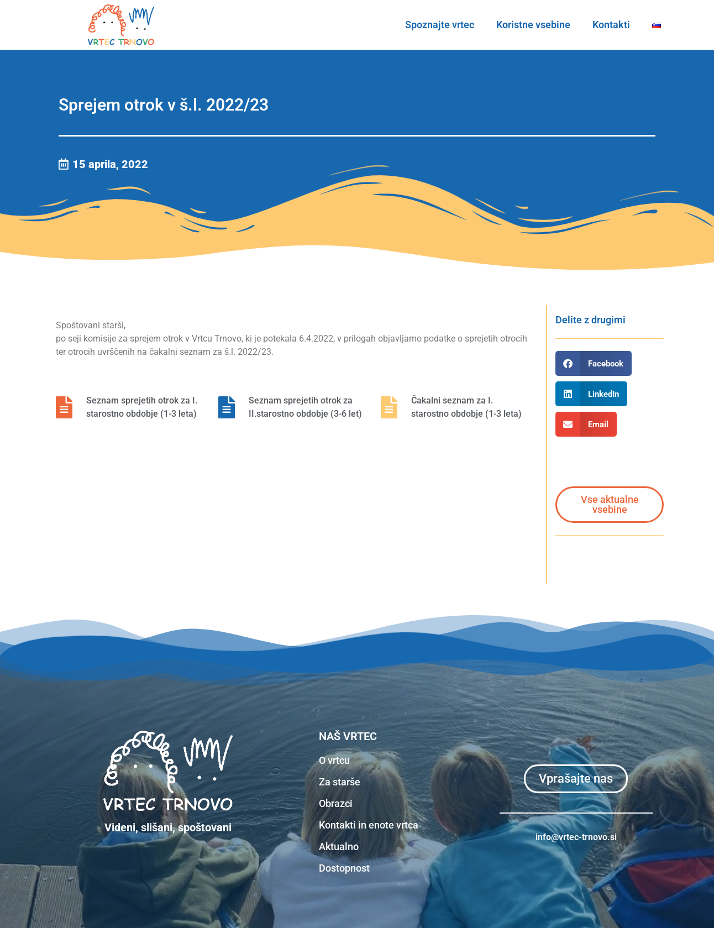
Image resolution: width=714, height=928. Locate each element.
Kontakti (611, 24)
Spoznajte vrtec (439, 24)
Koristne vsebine (533, 24)
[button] (593, 363)
